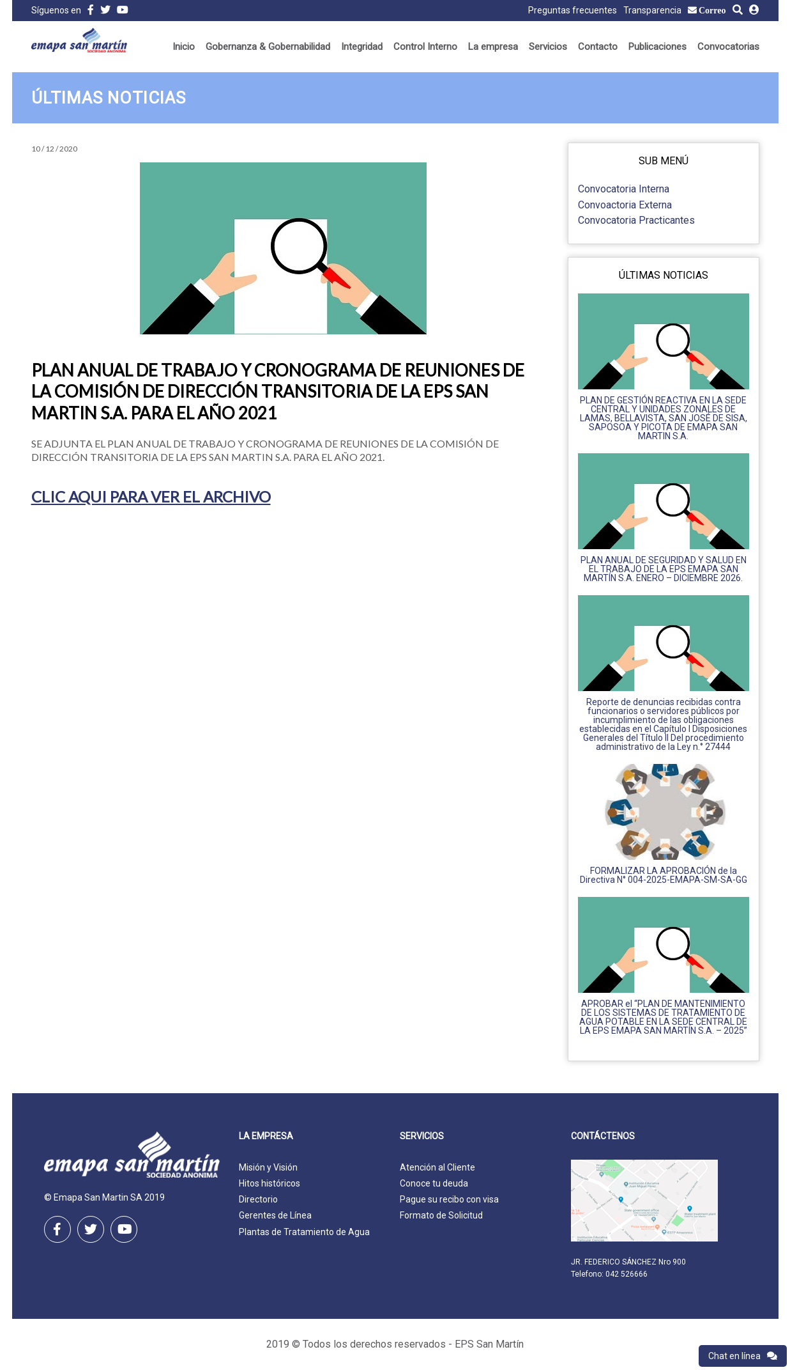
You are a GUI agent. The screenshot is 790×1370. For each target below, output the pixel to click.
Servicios (548, 46)
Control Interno (425, 46)
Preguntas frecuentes (572, 10)
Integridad (362, 46)
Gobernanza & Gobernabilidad (268, 46)
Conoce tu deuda (434, 1183)
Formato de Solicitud (441, 1215)
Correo (712, 10)
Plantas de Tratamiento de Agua (304, 1232)
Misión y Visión (268, 1167)
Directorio (258, 1199)
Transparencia (652, 10)
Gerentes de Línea (275, 1215)
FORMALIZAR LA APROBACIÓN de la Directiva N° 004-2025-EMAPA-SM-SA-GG (663, 875)
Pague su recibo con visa (449, 1199)
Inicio (183, 46)
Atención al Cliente (437, 1167)
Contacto (598, 46)
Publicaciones (657, 46)
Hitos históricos (269, 1183)
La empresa (493, 46)
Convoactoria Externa (625, 205)
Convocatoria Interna (623, 189)
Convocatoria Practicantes (636, 220)
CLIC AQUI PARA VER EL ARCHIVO (151, 496)
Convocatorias (728, 46)
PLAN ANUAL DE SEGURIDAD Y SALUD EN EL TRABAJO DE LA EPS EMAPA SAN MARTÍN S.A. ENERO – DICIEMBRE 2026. (664, 569)
